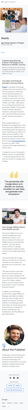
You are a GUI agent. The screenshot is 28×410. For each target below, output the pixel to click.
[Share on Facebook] (14, 378)
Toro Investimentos (18, 141)
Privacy (16, 403)
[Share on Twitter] (10, 378)
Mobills (4, 87)
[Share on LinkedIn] (18, 378)
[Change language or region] (5, 406)
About (3, 403)
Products (9, 403)
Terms (21, 403)
